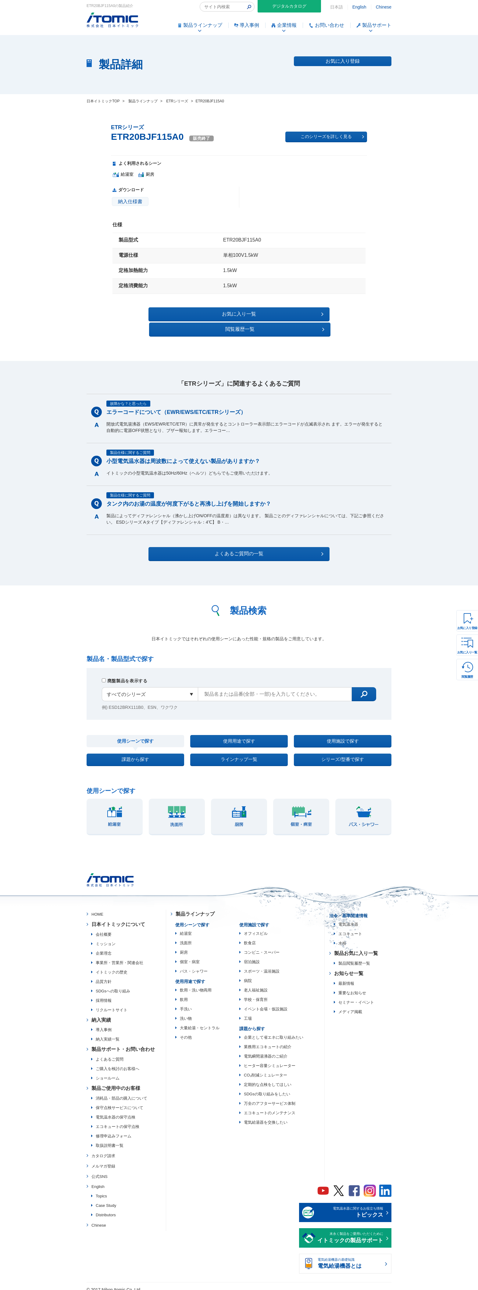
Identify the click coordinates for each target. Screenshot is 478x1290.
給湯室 (186, 927)
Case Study (106, 1199)
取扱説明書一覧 (109, 1139)
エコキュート (350, 927)
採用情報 (104, 994)
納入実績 (101, 1013)
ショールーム (108, 1072)
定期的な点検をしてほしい (267, 1078)
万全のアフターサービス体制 (269, 1097)
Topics (101, 1190)
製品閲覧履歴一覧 (354, 957)
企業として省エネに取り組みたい (273, 1031)
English (359, 7)
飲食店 (250, 937)
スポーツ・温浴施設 (262, 965)
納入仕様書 (130, 201)
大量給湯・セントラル (199, 1022)
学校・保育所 (256, 993)
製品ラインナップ (195, 907)
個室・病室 (190, 955)
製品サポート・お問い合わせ (123, 1043)
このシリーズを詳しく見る (332, 137)
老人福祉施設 (256, 984)
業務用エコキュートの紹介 (267, 1040)
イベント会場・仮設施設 (265, 1003)
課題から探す (135, 751)
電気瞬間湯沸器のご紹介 (265, 1050)
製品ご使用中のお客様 (115, 1082)
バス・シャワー (194, 965)
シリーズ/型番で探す (342, 751)
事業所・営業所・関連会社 (119, 956)
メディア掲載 (350, 1005)
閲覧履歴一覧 (292, 314)
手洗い (186, 1003)
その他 (186, 1031)
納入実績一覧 (108, 1033)
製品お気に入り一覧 (356, 947)
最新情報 (346, 977)
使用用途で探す (239, 727)
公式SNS (99, 1170)
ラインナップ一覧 (239, 751)
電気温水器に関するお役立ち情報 (350, 1206)
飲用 (184, 993)
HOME (97, 908)
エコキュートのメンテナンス (269, 1106)
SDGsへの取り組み (113, 985)
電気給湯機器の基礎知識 (350, 1258)
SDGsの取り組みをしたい (267, 1088)
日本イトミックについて (118, 918)
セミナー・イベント (356, 996)
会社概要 (104, 928)
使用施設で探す (343, 727)
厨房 (184, 946)
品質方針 (104, 975)
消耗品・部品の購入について (121, 1092)
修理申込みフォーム (113, 1130)
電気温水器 (348, 918)
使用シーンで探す (135, 728)
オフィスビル (256, 927)
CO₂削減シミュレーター (265, 1069)
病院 (248, 974)
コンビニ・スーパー (262, 946)
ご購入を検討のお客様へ (117, 1062)
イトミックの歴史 (111, 966)
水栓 (342, 937)
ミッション (106, 937)
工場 (248, 1012)
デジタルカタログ (289, 6)
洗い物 (186, 1012)
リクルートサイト (111, 1004)
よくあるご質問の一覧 (244, 538)
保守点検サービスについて (119, 1101)
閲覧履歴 (467, 676)
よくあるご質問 (109, 1053)
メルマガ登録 (103, 1160)
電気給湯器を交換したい (265, 1116)
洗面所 (186, 937)
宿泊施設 (252, 955)
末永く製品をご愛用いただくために (350, 1232)
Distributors (106, 1209)
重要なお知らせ (352, 986)
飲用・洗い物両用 (196, 984)
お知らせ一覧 (348, 967)
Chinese (383, 7)
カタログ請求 (103, 1149)
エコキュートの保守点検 (117, 1120)
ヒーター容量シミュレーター (269, 1059)
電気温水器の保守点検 (115, 1111)
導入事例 (104, 1024)
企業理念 (104, 947)
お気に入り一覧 (467, 652)
